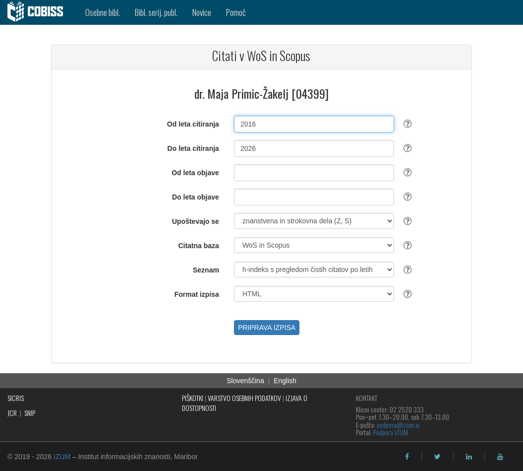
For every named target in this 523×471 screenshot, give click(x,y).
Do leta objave (195, 197)
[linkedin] (469, 456)
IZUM (62, 457)
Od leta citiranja (193, 124)
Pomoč (236, 12)
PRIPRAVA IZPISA (266, 328)
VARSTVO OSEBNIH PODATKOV (244, 398)
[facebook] (407, 456)
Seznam (206, 270)
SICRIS (15, 398)
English (285, 381)
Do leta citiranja (193, 148)
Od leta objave (195, 173)
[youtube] (500, 456)
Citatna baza (198, 246)
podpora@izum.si (398, 424)
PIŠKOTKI (192, 398)
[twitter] (437, 456)
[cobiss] (39, 12)
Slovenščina (245, 381)
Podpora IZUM (390, 432)
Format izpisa (196, 294)
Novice (201, 12)
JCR (12, 412)
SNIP (29, 412)
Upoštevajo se (195, 221)
